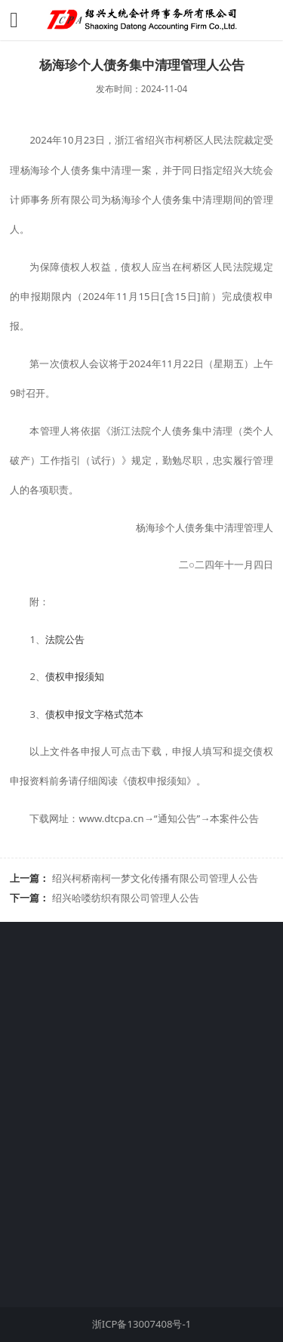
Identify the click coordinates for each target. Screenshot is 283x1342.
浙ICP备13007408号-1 (141, 1324)
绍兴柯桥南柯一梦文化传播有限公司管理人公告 (155, 878)
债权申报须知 (74, 676)
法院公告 (65, 639)
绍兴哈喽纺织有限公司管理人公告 (125, 897)
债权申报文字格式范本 (94, 714)
